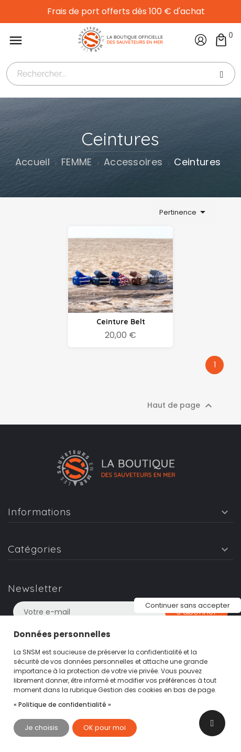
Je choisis (41, 727)
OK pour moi (104, 727)
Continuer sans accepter (187, 605)
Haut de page (181, 405)
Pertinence (184, 212)
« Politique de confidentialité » (62, 704)
